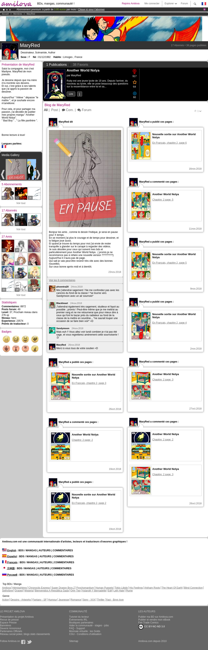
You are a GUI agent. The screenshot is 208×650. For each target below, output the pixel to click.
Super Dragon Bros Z (63, 587)
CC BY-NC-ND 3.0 (151, 626)
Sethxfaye (7, 590)
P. (197, 111)
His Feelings (136, 587)
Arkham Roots (152, 587)
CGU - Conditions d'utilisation (85, 634)
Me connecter (152, 3)
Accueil (5, 14)
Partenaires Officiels (11, 631)
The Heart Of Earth (172, 587)
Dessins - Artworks (21, 599)
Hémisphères (19, 587)
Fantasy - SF (39, 599)
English (9, 550)
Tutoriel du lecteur (79, 616)
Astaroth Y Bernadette (94, 590)
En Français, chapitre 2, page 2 (89, 503)
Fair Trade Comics (148, 622)
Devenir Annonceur (10, 628)
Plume (129, 590)
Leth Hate (118, 590)
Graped (19, 590)
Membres (17, 14)
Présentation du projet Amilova (17, 616)
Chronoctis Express (39, 587)
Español (9, 556)
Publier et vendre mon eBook (154, 619)
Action (5, 599)
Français (10, 562)
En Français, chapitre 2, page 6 (169, 142)
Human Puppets (104, 587)
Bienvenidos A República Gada (52, 590)
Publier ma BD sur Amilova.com (155, 616)
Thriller (101, 599)
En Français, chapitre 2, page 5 (169, 262)
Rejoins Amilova (130, 3)
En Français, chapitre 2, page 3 (89, 383)
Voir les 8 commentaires (62, 280)
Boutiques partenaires (81, 622)
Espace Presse (8, 622)
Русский (9, 574)
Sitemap (73, 641)
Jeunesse (63, 599)
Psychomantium (85, 587)
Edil (110, 590)
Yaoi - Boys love (115, 599)
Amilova (6, 587)
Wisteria (28, 590)
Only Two (75, 590)
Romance (76, 599)
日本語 (8, 568)
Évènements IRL (78, 619)
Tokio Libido (121, 587)
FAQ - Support (77, 628)
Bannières (5, 625)
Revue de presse (9, 619)
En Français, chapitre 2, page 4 (169, 322)
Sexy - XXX (89, 599)
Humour (52, 599)
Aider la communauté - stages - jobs (89, 625)
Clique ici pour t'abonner (91, 9)
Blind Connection (193, 587)
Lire (71, 94)
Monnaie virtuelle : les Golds (84, 631)
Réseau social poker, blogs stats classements (25, 634)
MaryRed (31, 14)
